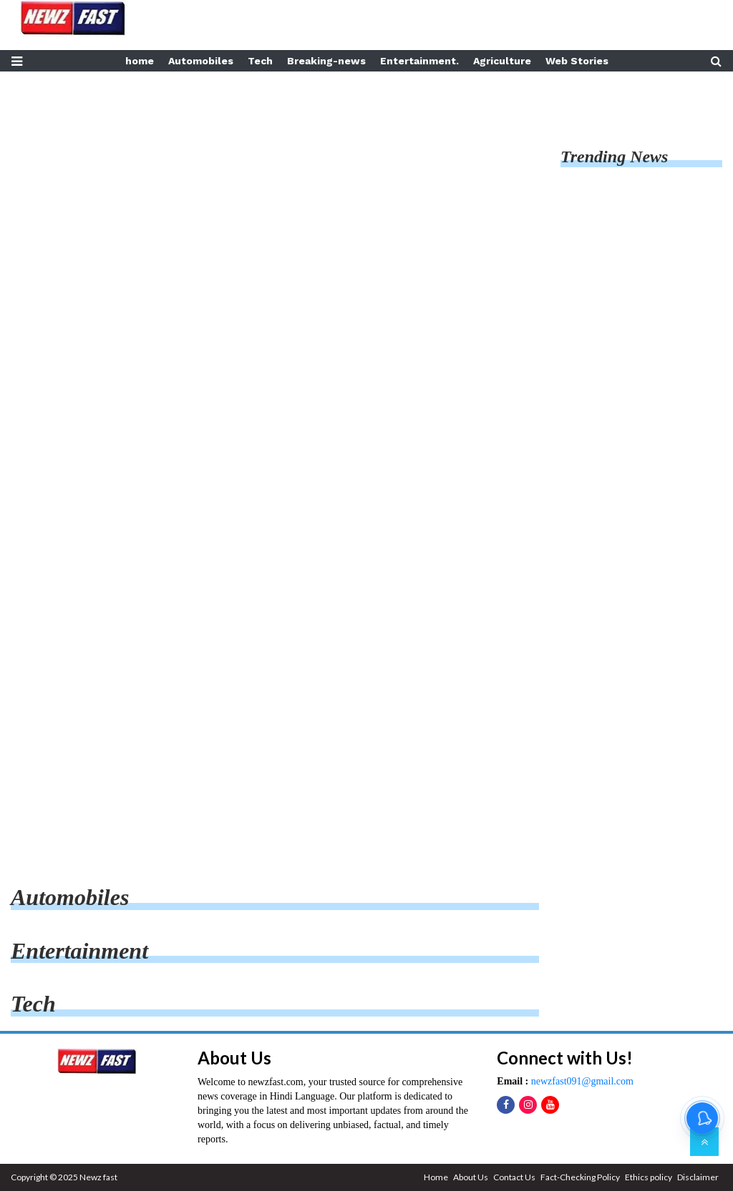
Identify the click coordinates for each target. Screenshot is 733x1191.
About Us (470, 1177)
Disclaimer (698, 1177)
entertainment (79, 951)
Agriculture (502, 60)
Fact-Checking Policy (580, 1177)
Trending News (614, 156)
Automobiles (200, 60)
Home (436, 1177)
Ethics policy (648, 1177)
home (139, 60)
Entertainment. (419, 60)
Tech (260, 60)
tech (33, 1004)
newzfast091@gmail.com (581, 1081)
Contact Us (514, 1177)
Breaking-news (326, 60)
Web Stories (576, 60)
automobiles (70, 897)
